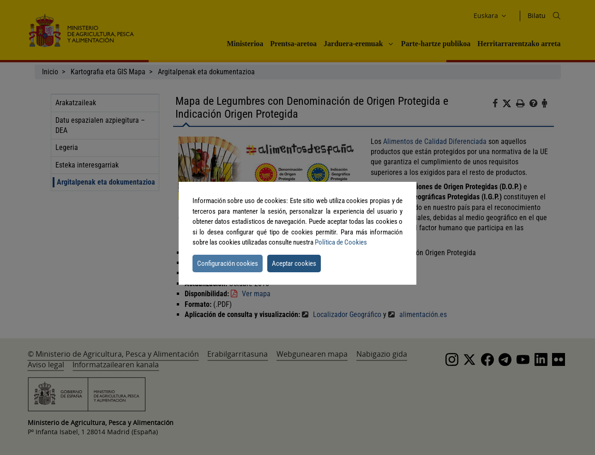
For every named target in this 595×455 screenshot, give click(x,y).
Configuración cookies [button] (227, 263)
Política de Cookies (341, 242)
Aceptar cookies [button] (294, 263)
